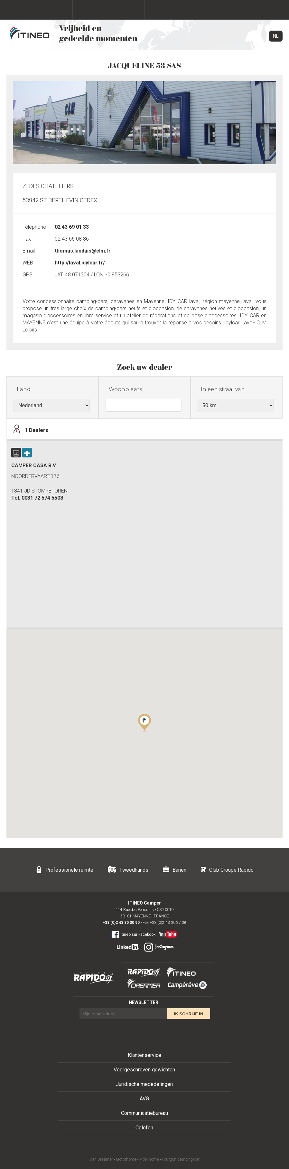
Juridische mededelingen (144, 1084)
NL (276, 36)
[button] (144, 722)
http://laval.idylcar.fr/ (80, 263)
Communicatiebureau (144, 1113)
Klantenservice (144, 1055)
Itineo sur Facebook (133, 934)
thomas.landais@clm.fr (83, 251)
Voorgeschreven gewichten (144, 1070)
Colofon (144, 1128)
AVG (144, 1099)
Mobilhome (149, 1159)
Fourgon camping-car (181, 1159)
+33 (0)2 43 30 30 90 (121, 922)
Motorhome (126, 1159)
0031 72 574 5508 (42, 498)
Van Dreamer (101, 1159)
